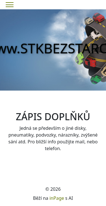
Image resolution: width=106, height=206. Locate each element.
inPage (56, 198)
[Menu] (10, 4)
